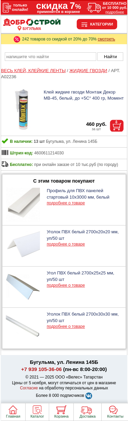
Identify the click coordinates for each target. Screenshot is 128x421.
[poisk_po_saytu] (50, 56)
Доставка (88, 416)
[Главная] (32, 25)
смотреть (106, 39)
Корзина (61, 416)
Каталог (37, 416)
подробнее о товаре (66, 203)
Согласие (29, 388)
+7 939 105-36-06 (41, 369)
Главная (13, 416)
